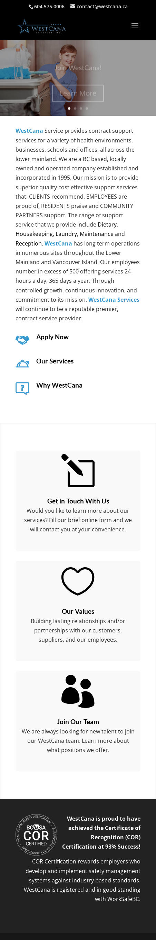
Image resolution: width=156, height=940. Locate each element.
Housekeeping (34, 234)
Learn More (78, 94)
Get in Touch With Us (78, 501)
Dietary (107, 224)
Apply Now (52, 337)
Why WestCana (59, 385)
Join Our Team (78, 722)
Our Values (78, 611)
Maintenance (97, 234)
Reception (29, 243)
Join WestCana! (78, 69)
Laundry (66, 234)
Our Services (55, 361)
